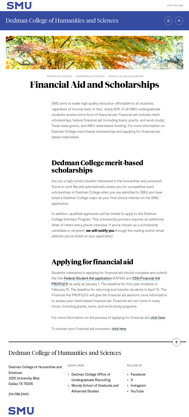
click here (157, 317)
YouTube (137, 391)
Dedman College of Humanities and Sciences (62, 20)
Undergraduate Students (90, 76)
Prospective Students (59, 76)
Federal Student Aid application (88, 278)
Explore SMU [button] (175, 5)
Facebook (138, 374)
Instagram (138, 385)
